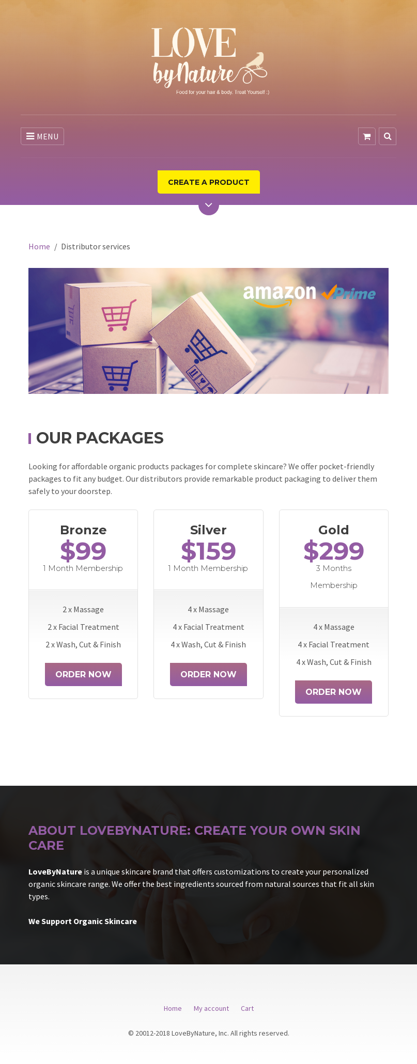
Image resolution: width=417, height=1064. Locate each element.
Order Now (83, 674)
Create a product (209, 182)
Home (39, 246)
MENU (42, 136)
